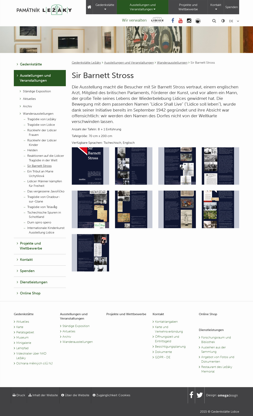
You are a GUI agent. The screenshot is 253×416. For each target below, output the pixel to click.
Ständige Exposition (35, 91)
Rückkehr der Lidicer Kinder (40, 142)
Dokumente (163, 352)
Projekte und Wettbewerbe (188, 7)
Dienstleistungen (32, 282)
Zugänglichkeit (105, 395)
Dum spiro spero (37, 222)
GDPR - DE (162, 357)
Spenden (231, 7)
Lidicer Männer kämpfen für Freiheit (43, 183)
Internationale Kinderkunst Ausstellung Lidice (44, 230)
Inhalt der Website (43, 395)
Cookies (124, 395)
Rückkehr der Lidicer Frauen (40, 132)
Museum (22, 337)
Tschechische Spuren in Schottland (42, 215)
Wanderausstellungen (172, 62)
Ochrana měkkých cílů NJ (34, 363)
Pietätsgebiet (25, 332)
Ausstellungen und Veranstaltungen (143, 7)
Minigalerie (23, 343)
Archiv (26, 106)
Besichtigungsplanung (170, 346)
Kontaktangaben (166, 321)
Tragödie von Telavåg (40, 207)
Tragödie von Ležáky (40, 119)
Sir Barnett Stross (38, 166)
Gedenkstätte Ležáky (86, 62)
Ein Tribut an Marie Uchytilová (38, 173)
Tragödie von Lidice (39, 125)
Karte (19, 327)
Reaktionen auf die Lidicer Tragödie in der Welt (44, 158)
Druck (19, 395)
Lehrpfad (22, 348)
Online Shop (29, 293)
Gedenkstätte (104, 7)
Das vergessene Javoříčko (44, 191)
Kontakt (215, 7)
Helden (31, 150)
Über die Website (75, 395)
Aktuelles (28, 99)
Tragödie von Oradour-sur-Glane (42, 199)
